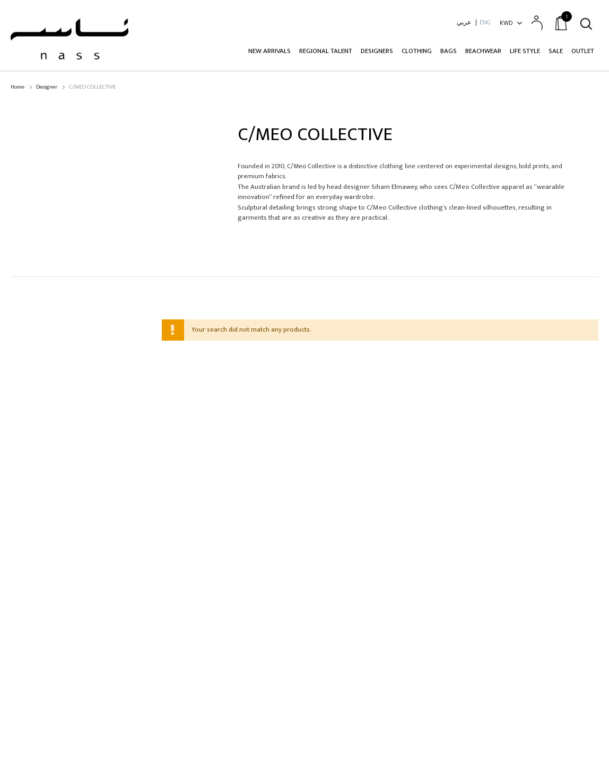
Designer (46, 87)
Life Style (525, 51)
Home (17, 87)
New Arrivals (269, 51)
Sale (556, 51)
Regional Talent (325, 51)
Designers (377, 51)
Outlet (582, 51)
